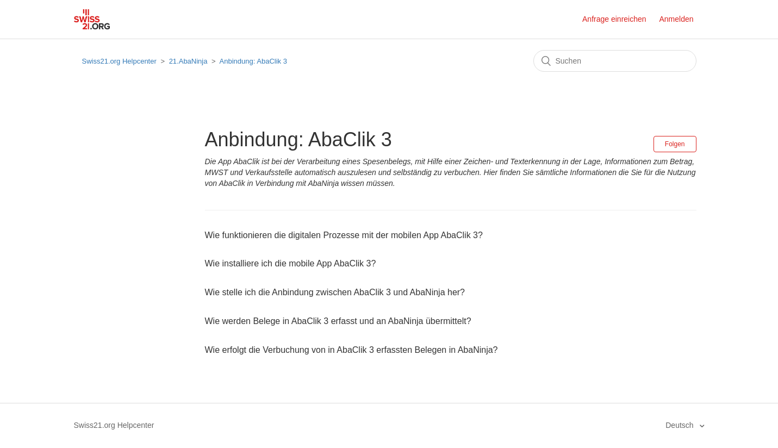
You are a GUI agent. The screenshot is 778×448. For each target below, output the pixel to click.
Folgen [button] (675, 144)
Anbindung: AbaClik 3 (253, 61)
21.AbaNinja (188, 61)
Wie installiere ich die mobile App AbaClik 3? (290, 263)
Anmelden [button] (676, 19)
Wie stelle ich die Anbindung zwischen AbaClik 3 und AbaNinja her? (335, 292)
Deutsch (680, 425)
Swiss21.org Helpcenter (119, 61)
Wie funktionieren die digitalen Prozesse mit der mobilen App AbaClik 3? (344, 235)
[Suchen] (614, 61)
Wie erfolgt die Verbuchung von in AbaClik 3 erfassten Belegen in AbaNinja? (351, 349)
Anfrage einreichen (614, 19)
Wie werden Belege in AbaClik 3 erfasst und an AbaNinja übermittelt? (338, 321)
